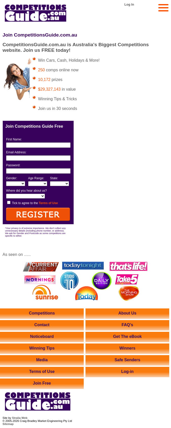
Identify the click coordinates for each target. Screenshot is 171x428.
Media (41, 360)
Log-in (127, 371)
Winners (127, 348)
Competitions (42, 313)
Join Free (42, 383)
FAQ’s (127, 325)
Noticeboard (42, 336)
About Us (127, 313)
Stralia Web (19, 417)
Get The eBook (127, 336)
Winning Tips (42, 348)
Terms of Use (48, 203)
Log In (129, 4)
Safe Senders (127, 360)
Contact (41, 325)
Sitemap (8, 423)
